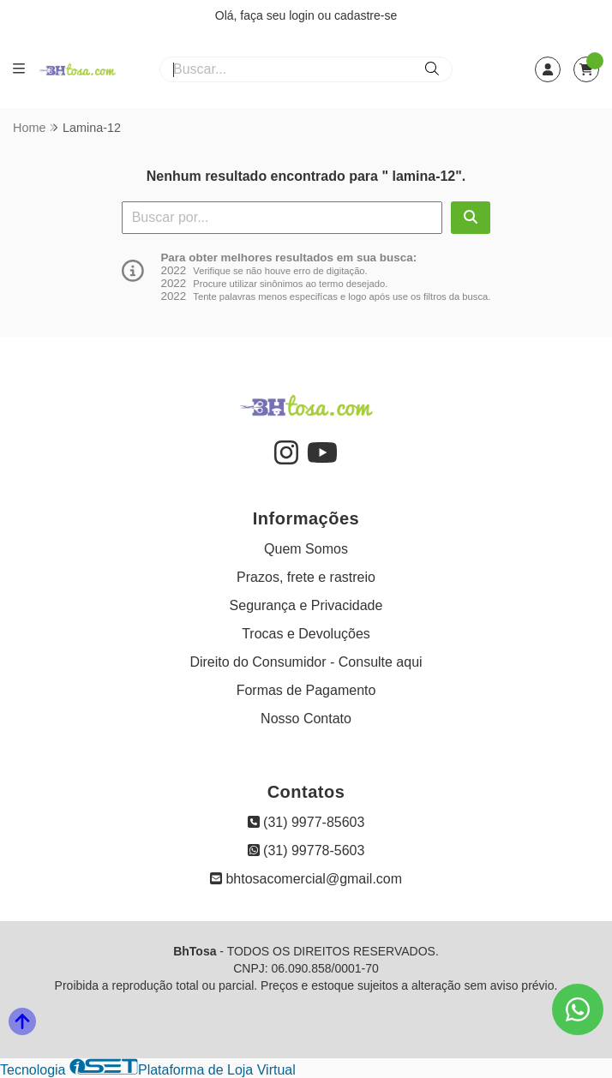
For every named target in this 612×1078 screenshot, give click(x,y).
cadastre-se (365, 15)
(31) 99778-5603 (306, 850)
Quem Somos (306, 549)
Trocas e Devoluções (306, 633)
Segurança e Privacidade (306, 605)
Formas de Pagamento (306, 690)
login (303, 15)
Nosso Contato (306, 718)
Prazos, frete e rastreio (306, 577)
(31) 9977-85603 (306, 822)
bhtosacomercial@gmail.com (306, 878)
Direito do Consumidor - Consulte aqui (305, 662)
